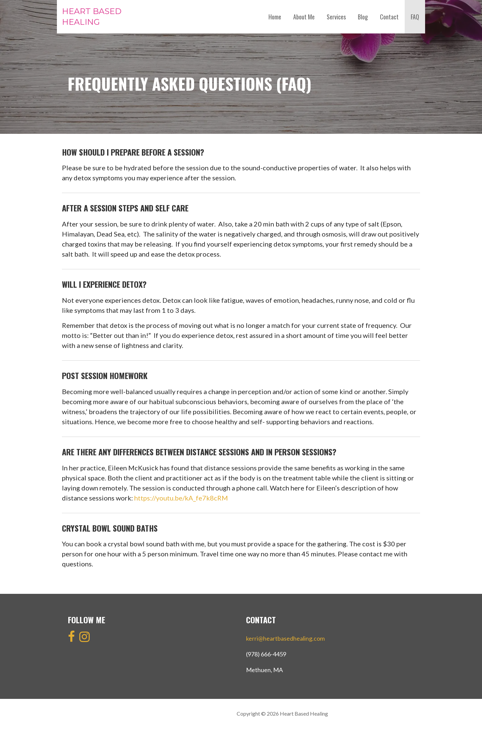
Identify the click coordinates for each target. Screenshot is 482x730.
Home (274, 16)
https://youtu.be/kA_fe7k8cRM (181, 498)
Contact (389, 16)
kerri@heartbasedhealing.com (285, 638)
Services (336, 16)
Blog (363, 16)
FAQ (415, 16)
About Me (304, 16)
